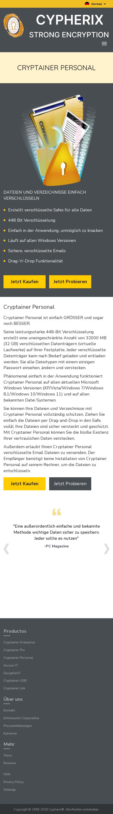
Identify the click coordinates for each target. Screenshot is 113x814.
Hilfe (7, 774)
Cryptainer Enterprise (19, 642)
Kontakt (9, 710)
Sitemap (10, 789)
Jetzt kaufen (24, 281)
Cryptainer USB (15, 680)
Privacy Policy (14, 782)
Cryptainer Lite (14, 688)
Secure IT (11, 665)
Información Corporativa (21, 718)
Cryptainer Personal (18, 658)
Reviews (10, 763)
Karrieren (10, 733)
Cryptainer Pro (14, 650)
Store (8, 755)
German (95, 4)
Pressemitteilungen (18, 726)
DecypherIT (12, 673)
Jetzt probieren (70, 281)
